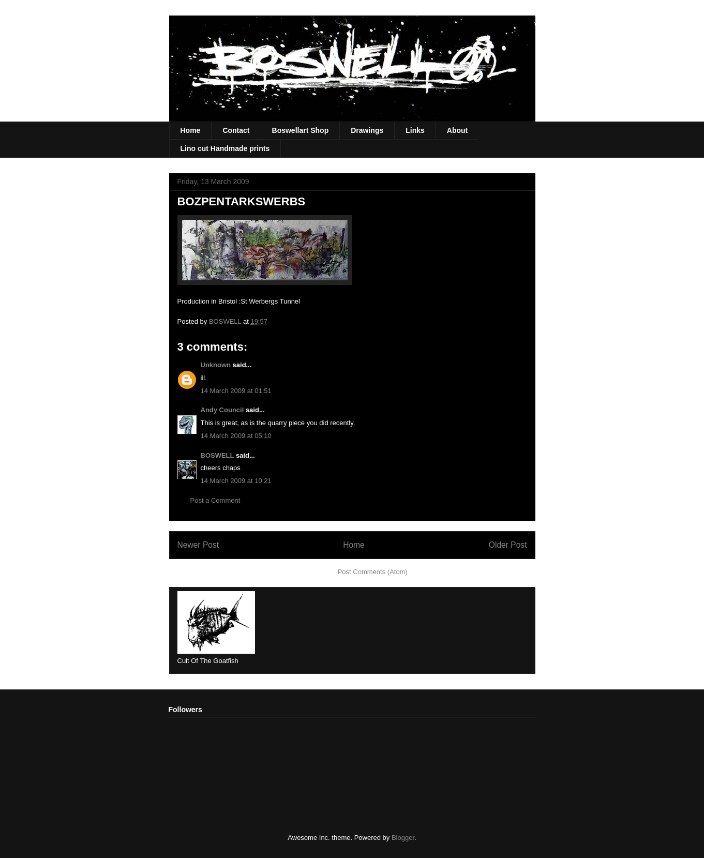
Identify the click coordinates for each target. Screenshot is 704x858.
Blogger (403, 837)
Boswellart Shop (300, 130)
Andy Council (222, 410)
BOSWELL (217, 455)
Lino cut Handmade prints (225, 148)
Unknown (216, 365)
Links (415, 130)
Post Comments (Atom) (373, 572)
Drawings (367, 130)
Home (191, 130)
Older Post (508, 544)
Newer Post (198, 544)
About (457, 130)
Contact (235, 130)
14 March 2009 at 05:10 (236, 436)
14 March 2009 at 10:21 (236, 481)
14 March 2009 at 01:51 (236, 391)
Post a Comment (215, 500)
